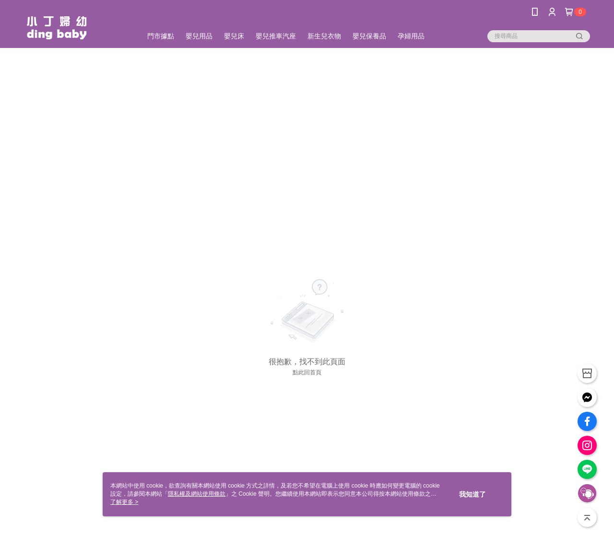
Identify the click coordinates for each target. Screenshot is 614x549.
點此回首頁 (307, 372)
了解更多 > (124, 502)
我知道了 (472, 494)
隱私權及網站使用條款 (196, 493)
